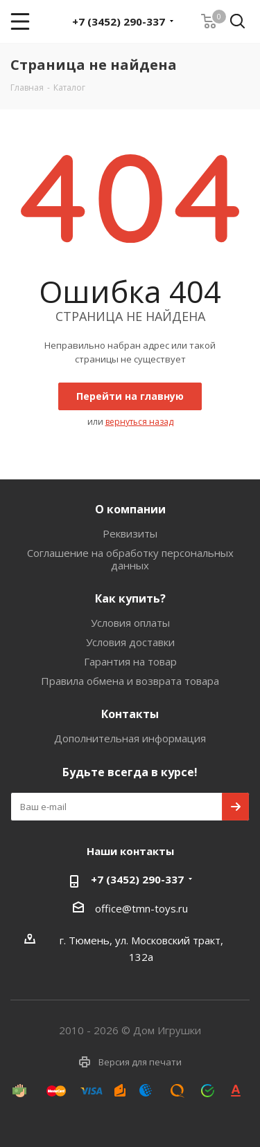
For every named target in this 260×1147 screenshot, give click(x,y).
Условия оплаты (130, 623)
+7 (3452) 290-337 (118, 21)
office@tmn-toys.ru (141, 908)
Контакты (130, 714)
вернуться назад (139, 422)
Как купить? (130, 598)
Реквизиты (130, 533)
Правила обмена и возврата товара (130, 681)
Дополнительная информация (130, 738)
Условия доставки (130, 642)
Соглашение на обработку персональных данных (130, 559)
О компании (130, 509)
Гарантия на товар (130, 661)
